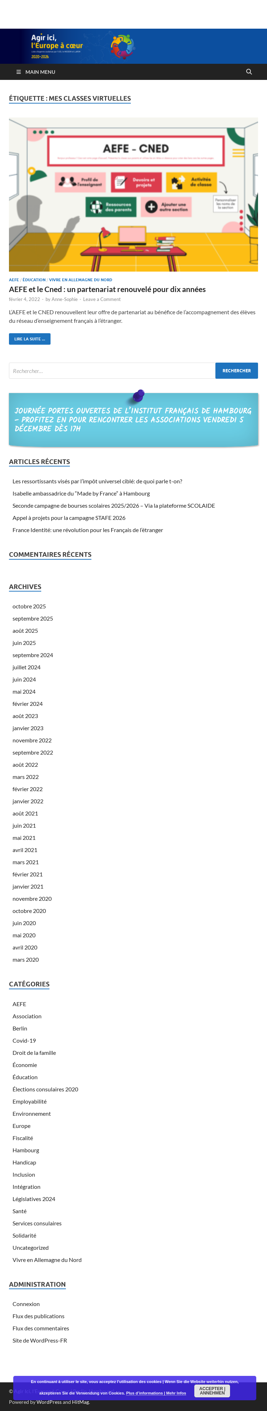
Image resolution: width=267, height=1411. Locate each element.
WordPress (49, 1402)
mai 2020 (24, 935)
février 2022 (28, 788)
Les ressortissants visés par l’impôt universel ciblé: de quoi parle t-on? (97, 481)
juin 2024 (24, 679)
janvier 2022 (28, 801)
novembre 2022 (32, 740)
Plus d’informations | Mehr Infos (156, 1393)
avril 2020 (25, 947)
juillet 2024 (26, 667)
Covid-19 (24, 1040)
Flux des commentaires (41, 1328)
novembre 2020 (32, 898)
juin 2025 (24, 642)
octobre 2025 (29, 606)
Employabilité (30, 1101)
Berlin (20, 1028)
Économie (25, 1064)
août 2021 (25, 813)
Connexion (26, 1303)
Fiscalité (23, 1137)
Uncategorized (31, 1247)
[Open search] (249, 72)
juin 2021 (24, 825)
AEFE (14, 279)
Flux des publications (39, 1315)
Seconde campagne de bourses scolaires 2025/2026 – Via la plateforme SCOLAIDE (114, 505)
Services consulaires (37, 1223)
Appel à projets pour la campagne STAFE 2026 (69, 517)
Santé (20, 1210)
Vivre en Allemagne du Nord (80, 279)
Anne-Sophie (65, 299)
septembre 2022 (33, 752)
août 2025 (25, 630)
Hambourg (26, 1150)
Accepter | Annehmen (212, 1391)
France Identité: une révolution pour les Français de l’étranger (88, 529)
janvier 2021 (28, 886)
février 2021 (28, 874)
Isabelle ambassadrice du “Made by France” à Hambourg (81, 493)
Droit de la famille (34, 1052)
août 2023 (25, 715)
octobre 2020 (29, 910)
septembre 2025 (33, 618)
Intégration (26, 1186)
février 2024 (28, 703)
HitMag (80, 1402)
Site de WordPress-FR (40, 1340)
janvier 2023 (28, 727)
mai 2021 (24, 837)
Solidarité (24, 1235)
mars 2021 (26, 861)
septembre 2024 (33, 654)
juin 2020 (24, 922)
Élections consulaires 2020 (45, 1089)
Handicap (24, 1162)
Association (27, 1016)
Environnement (32, 1113)
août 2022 (25, 764)
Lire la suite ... (27, 337)
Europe (21, 1125)
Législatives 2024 (34, 1198)
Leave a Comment (102, 299)
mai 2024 (24, 691)
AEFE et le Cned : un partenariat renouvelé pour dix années (107, 288)
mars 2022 (26, 776)
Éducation (34, 279)
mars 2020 (26, 959)
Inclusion (24, 1174)
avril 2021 (25, 849)
